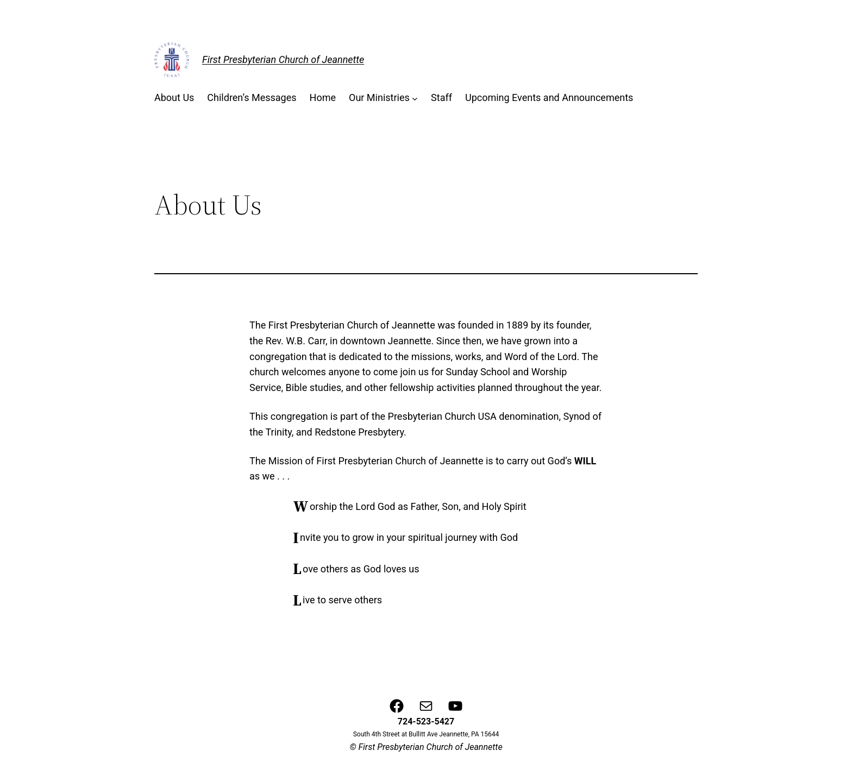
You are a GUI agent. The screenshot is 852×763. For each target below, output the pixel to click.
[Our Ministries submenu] (415, 98)
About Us (174, 97)
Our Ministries (379, 97)
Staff (441, 97)
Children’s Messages (251, 97)
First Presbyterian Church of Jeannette (283, 59)
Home (323, 97)
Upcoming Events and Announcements (549, 97)
